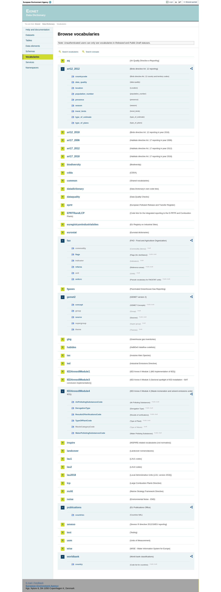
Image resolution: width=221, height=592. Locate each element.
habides (71, 347)
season (78, 105)
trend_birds (80, 111)
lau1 (69, 459)
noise (70, 499)
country (79, 564)
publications (74, 507)
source (78, 317)
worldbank (73, 556)
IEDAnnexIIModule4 (78, 391)
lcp (68, 483)
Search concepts (92, 52)
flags (77, 254)
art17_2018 (73, 156)
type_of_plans (82, 123)
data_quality (81, 82)
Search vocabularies (70, 52)
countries (79, 515)
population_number (84, 94)
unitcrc (78, 279)
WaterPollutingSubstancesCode (90, 433)
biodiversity (74, 164)
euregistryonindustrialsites (82, 224)
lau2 (69, 467)
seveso (71, 524)
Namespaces (32, 67)
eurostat (72, 232)
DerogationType (82, 408)
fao (69, 240)
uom (69, 540)
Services (30, 62)
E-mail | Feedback (34, 583)
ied (68, 363)
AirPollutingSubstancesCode (88, 402)
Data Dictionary (48, 24)
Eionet (37, 24)
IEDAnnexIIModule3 (78, 379)
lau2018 (71, 475)
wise (69, 548)
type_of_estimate (83, 117)
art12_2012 (73, 68)
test (69, 532)
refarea (78, 267)
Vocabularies (32, 57)
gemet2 (71, 297)
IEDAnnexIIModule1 (78, 371)
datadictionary (75, 188)
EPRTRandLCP (76, 213)
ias (68, 355)
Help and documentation (38, 29)
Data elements (33, 46)
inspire (71, 442)
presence (79, 100)
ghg (69, 339)
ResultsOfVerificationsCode (88, 414)
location (79, 88)
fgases (71, 289)
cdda (70, 172)
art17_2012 (73, 148)
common (72, 180)
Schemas (30, 51)
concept (79, 305)
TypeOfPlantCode (83, 420)
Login (171, 2)
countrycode (81, 76)
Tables (29, 40)
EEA (38, 2)
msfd (70, 491)
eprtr (69, 205)
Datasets (30, 35)
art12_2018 (73, 132)
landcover (73, 451)
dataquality (73, 196)
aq (68, 60)
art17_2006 (73, 140)
